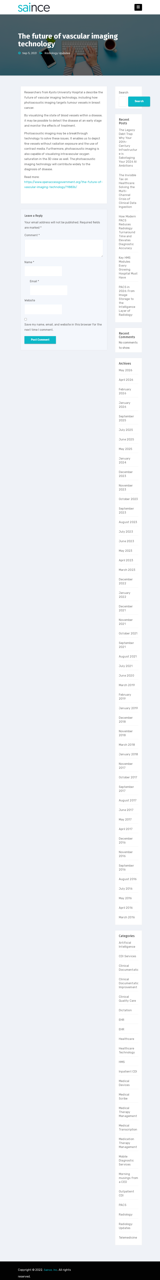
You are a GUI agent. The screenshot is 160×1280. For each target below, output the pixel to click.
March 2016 (127, 917)
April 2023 (126, 560)
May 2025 (125, 449)
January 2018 (128, 754)
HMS (122, 1062)
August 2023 (128, 522)
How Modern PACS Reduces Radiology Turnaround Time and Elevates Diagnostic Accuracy (127, 232)
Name (29, 262)
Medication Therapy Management (128, 1143)
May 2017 (125, 819)
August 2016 (128, 879)
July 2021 (125, 666)
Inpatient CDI (128, 1071)
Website (29, 300)
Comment (32, 235)
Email (34, 281)
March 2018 (127, 744)
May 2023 (125, 550)
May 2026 (125, 370)
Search (123, 92)
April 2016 (126, 907)
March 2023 (127, 570)
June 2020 (126, 675)
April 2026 (126, 380)
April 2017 (125, 829)
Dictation (125, 1010)
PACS (122, 1205)
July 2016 (125, 888)
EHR (121, 1020)
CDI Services (127, 956)
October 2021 (128, 633)
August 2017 (127, 800)
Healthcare (126, 1039)
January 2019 (128, 708)
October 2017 (128, 777)
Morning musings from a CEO (128, 1178)
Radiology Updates (57, 53)
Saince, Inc (50, 1270)
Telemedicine (128, 1237)
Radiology (125, 1214)
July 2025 (126, 430)
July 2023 (126, 531)
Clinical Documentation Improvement (130, 983)
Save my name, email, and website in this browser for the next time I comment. (63, 327)
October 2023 (128, 499)
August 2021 (128, 656)
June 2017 (126, 810)
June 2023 (126, 541)
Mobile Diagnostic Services (126, 1160)
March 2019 (127, 685)
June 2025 (126, 439)
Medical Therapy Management (128, 1112)
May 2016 (125, 898)
